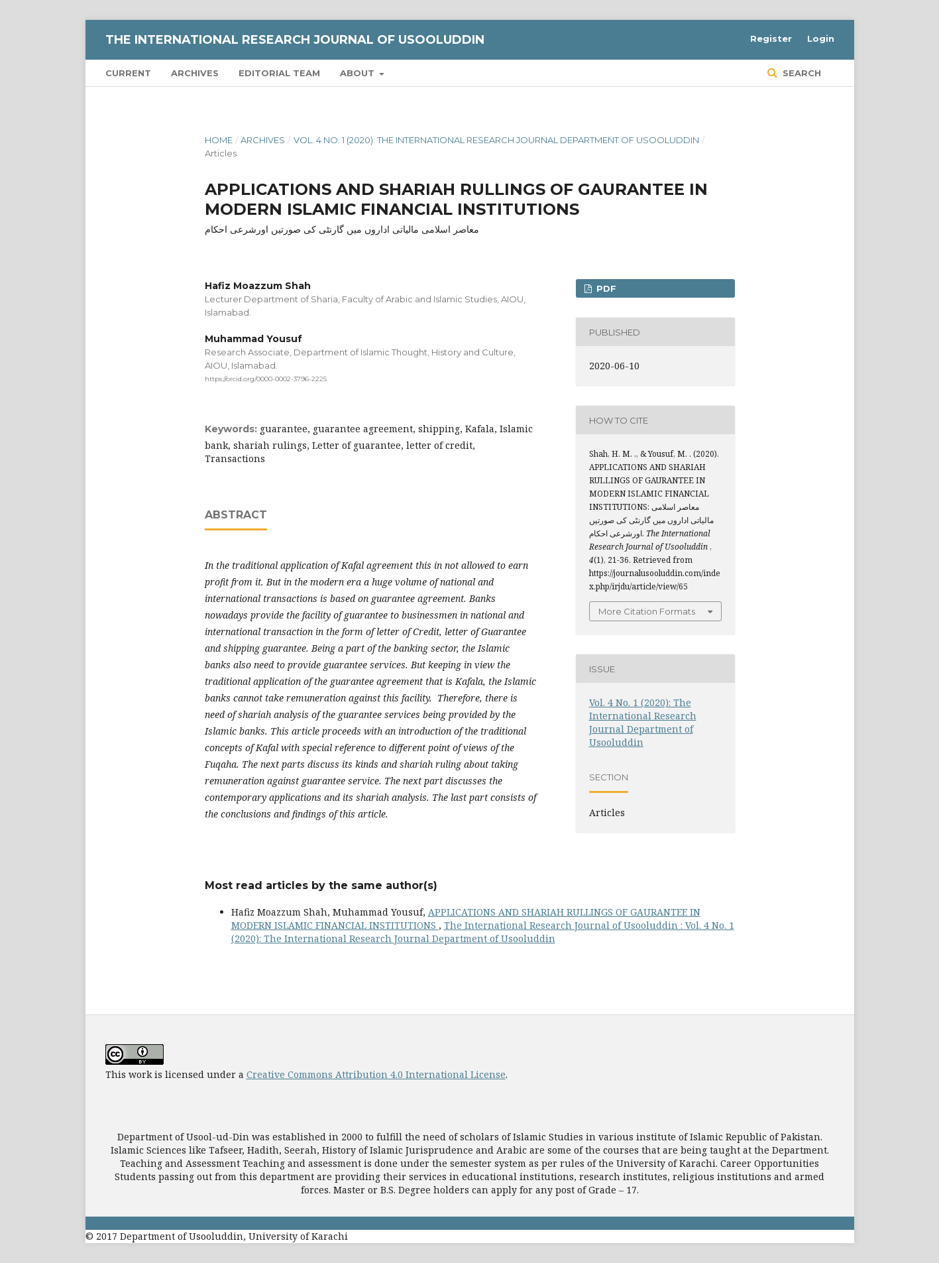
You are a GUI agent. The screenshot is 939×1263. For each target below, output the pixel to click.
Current (128, 73)
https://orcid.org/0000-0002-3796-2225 (266, 379)
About (358, 73)
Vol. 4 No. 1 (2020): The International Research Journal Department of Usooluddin (496, 140)
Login (820, 38)
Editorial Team (279, 73)
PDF (605, 288)
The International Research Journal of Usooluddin (294, 39)
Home (219, 140)
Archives (195, 73)
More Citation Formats (646, 611)
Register (771, 38)
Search (800, 73)
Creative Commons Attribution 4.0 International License (376, 1074)
